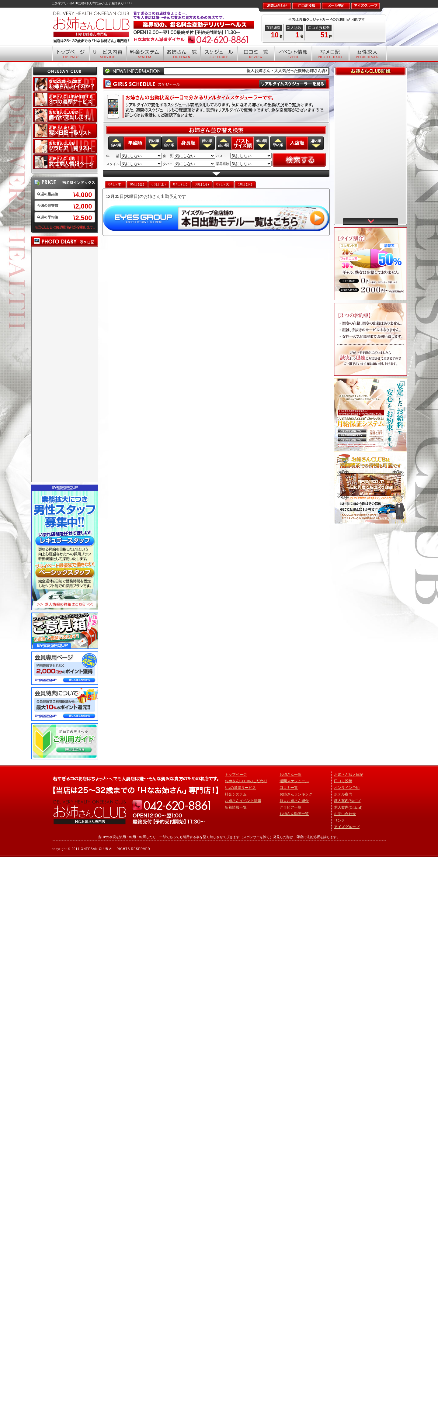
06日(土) (158, 184)
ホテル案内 (343, 794)
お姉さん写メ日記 (348, 774)
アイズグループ (347, 827)
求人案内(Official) (348, 807)
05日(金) (137, 184)
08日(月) (202, 184)
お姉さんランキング (296, 794)
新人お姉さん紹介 (294, 801)
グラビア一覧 (290, 807)
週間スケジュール (294, 781)
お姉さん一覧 (290, 774)
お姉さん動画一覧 (294, 814)
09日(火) (223, 184)
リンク (339, 820)
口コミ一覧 (289, 788)
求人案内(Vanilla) (347, 801)
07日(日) (180, 184)
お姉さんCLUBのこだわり (246, 781)
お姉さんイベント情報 (243, 801)
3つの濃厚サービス (240, 788)
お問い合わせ (345, 814)
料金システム (236, 794)
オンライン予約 (347, 788)
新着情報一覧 (236, 807)
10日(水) (245, 184)
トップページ (236, 774)
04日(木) (115, 184)
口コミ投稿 (343, 781)
